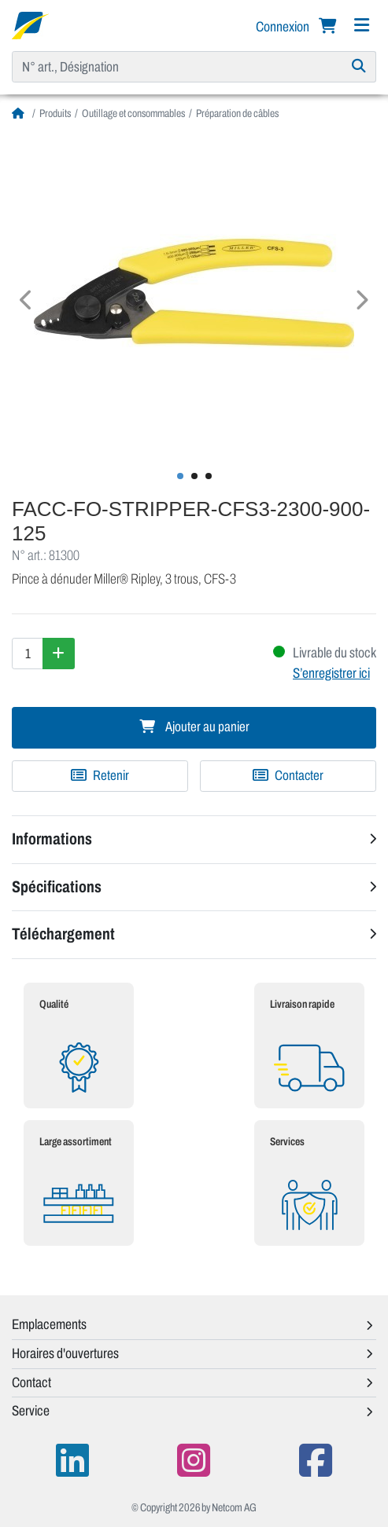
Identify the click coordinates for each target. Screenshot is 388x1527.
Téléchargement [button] (63, 934)
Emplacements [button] (49, 1324)
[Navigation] (361, 25)
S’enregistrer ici (331, 673)
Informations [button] (52, 839)
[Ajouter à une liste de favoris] (100, 776)
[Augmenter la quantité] (58, 653)
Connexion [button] (284, 27)
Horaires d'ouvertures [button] (65, 1353)
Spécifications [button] (57, 886)
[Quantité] (27, 653)
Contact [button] (31, 1382)
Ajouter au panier (194, 727)
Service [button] (31, 1411)
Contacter (288, 775)
